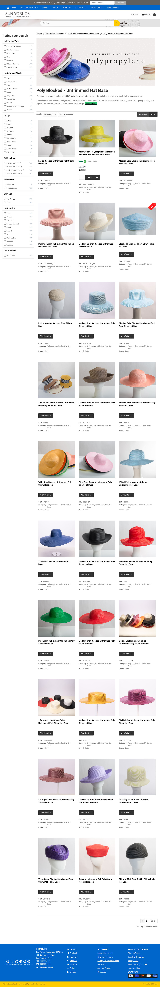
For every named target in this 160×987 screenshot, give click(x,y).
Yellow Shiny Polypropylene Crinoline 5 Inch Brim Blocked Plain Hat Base (97, 153)
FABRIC (45, 8)
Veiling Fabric (133, 960)
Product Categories (138, 949)
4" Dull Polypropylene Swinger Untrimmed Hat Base (133, 483)
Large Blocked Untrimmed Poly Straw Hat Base (56, 162)
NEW (14, 8)
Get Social (72, 949)
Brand (9, 193)
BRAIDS (55, 8)
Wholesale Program (105, 957)
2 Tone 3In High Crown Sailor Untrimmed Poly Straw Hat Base (134, 642)
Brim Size (10, 158)
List (153, 114)
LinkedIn (71, 972)
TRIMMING (67, 8)
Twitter (71, 968)
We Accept (133, 972)
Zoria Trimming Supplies (137, 964)
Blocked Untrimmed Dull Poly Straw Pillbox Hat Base (95, 880)
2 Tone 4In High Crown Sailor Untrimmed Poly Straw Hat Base (53, 722)
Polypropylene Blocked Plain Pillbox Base (55, 325)
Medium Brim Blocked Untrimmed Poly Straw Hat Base (137, 162)
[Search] (117, 23)
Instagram (72, 957)
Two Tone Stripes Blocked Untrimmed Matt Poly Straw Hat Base (56, 404)
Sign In (134, 14)
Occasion (10, 208)
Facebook (72, 953)
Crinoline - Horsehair (136, 957)
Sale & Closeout (112, 8)
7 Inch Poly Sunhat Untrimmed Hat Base (54, 563)
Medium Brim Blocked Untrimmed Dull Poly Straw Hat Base (136, 325)
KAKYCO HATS (81, 8)
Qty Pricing (82, 170)
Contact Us (102, 972)
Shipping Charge (104, 968)
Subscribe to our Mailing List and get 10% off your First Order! (61, 2)
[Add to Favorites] (97, 177)
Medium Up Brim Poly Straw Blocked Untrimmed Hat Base (96, 801)
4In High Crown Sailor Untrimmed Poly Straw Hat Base (56, 801)
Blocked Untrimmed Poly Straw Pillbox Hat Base (137, 245)
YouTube (72, 964)
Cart (149, 14)
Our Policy (101, 964)
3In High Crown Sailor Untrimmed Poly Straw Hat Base (137, 722)
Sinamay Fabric (134, 953)
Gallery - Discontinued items (108, 960)
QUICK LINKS (103, 949)
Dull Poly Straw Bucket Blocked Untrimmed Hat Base (133, 801)
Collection (11, 250)
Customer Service (44, 967)
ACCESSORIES (96, 8)
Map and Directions (105, 953)
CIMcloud (154, 984)
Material (10, 179)
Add (89, 177)
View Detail (45, 173)
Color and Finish (14, 73)
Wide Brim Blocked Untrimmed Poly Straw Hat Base (55, 483)
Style (8, 115)
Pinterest (72, 960)
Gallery (143, 114)
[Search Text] (80, 23)
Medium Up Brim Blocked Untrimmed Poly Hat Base (96, 245)
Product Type (12, 41)
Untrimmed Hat (134, 968)
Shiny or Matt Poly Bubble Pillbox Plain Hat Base (137, 880)
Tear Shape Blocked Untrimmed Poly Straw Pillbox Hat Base (55, 880)
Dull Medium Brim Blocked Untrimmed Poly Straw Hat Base (56, 245)
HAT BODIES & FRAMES (29, 8)
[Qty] (82, 177)
